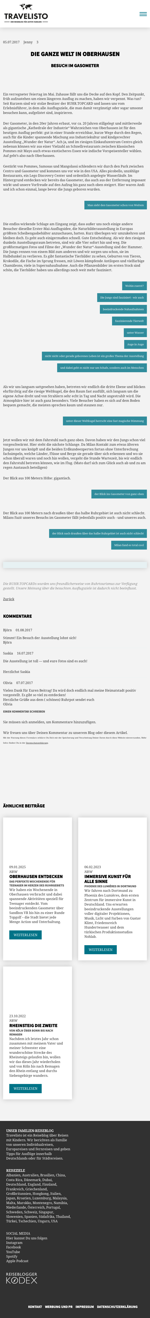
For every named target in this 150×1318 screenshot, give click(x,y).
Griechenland (36, 1189)
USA (54, 1221)
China (60, 1175)
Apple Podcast (17, 1261)
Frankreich (15, 1189)
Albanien (13, 1175)
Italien (55, 1193)
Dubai (47, 1180)
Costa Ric (13, 1180)
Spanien (30, 1216)
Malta (10, 1203)
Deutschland (16, 1184)
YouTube (13, 1252)
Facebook (13, 1247)
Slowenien (14, 1216)
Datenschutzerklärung (37, 742)
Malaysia (60, 1198)
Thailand (63, 1216)
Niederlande (16, 1207)
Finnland (49, 1184)
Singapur (46, 1212)
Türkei (11, 1221)
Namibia (60, 1203)
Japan (10, 1198)
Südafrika (46, 1216)
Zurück (8, 599)
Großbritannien (18, 1193)
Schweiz (30, 1212)
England (34, 1184)
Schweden (14, 1212)
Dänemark (32, 1180)
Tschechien (27, 1221)
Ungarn (44, 1221)
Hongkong (41, 1193)
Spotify (11, 1256)
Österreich (36, 1207)
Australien (30, 1175)
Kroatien (24, 1198)
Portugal (53, 1207)
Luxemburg (41, 1198)
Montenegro (42, 1203)
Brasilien (47, 1175)
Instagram (14, 1242)
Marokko (24, 1203)
